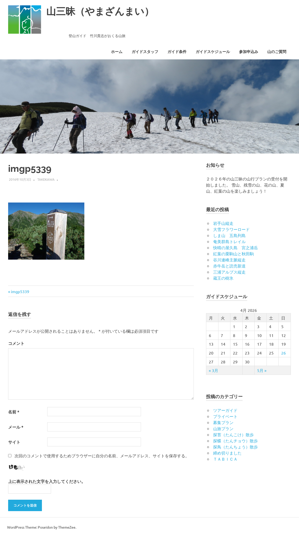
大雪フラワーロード (231, 229)
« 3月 (213, 370)
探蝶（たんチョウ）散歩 (235, 440)
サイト (14, 442)
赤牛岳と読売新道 (229, 265)
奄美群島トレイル (229, 241)
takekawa (46, 179)
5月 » (261, 370)
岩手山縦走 (223, 223)
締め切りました (227, 452)
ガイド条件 (176, 51)
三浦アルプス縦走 (229, 271)
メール (15, 427)
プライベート (225, 416)
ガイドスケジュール (213, 51)
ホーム (116, 51)
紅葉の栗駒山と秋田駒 (233, 253)
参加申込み (248, 51)
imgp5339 (20, 291)
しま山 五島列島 (229, 235)
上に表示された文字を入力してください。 (46, 481)
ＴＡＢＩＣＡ (225, 458)
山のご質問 (276, 51)
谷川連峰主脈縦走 (229, 259)
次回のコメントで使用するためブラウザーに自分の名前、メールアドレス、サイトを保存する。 (101, 455)
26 (283, 352)
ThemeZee (66, 527)
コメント (16, 343)
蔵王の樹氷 (223, 277)
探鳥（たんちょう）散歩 (235, 446)
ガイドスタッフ (145, 51)
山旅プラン (223, 428)
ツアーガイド (225, 410)
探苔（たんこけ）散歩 (233, 434)
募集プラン (223, 422)
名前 (13, 411)
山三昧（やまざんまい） (100, 11)
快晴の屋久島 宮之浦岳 (235, 247)
